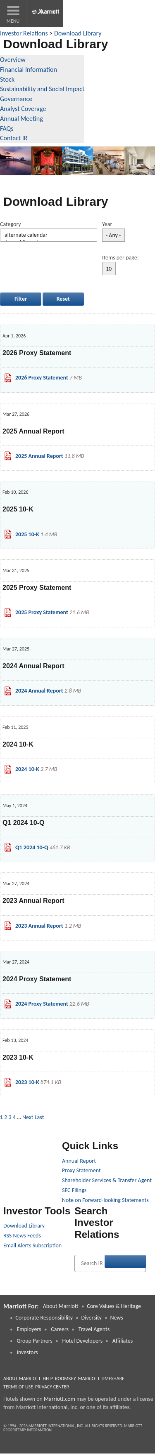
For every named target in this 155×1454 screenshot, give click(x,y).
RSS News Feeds (22, 1235)
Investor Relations (24, 33)
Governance (16, 99)
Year (107, 224)
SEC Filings (74, 1190)
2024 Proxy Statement (41, 1003)
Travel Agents (94, 1329)
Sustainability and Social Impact (42, 89)
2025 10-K (27, 534)
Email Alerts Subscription (32, 1245)
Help (48, 1378)
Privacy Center (52, 1387)
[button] (13, 13)
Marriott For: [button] (21, 1306)
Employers (28, 1329)
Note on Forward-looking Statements (105, 1200)
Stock (7, 79)
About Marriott (61, 1306)
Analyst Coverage (23, 109)
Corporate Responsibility (44, 1317)
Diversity (91, 1317)
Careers (60, 1329)
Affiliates (122, 1340)
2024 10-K (27, 769)
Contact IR (14, 138)
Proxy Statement (81, 1170)
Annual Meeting (21, 119)
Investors (27, 1352)
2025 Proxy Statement (41, 612)
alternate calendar (48, 235)
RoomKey (65, 1378)
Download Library (77, 33)
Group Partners (34, 1340)
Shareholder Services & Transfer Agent (107, 1180)
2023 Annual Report (39, 925)
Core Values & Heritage (114, 1306)
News (116, 1317)
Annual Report (79, 1160)
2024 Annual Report (39, 690)
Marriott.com (59, 1398)
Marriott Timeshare (101, 1378)
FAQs (7, 128)
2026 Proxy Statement (41, 377)
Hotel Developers (82, 1340)
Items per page (119, 257)
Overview (13, 60)
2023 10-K (27, 1082)
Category (10, 224)
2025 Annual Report (39, 456)
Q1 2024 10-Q (31, 847)
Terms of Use (18, 1387)
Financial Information (28, 69)
